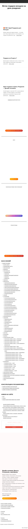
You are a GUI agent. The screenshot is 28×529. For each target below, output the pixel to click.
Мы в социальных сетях (5, 514)
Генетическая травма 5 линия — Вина (11, 346)
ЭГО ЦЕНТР (6, 326)
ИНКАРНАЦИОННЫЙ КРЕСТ (8, 378)
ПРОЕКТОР (6, 276)
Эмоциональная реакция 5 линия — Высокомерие (14, 358)
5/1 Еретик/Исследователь (9, 310)
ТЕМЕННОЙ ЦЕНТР (8, 319)
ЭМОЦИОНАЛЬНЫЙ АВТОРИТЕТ (10, 284)
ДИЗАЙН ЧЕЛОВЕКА (6, 263)
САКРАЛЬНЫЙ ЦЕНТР (8, 328)
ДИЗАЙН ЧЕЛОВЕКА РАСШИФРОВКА (9, 389)
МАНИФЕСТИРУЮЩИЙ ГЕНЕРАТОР (11, 275)
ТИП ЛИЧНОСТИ (6, 270)
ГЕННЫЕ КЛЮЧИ (6, 376)
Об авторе (3, 511)
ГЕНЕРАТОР (6, 273)
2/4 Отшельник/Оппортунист (9, 301)
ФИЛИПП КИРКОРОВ (7, 418)
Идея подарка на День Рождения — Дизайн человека (13, 87)
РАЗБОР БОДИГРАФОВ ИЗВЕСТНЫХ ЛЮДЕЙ (11, 399)
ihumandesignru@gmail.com (6, 520)
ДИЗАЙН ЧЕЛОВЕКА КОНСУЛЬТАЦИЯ (9, 386)
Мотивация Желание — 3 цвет (10, 366)
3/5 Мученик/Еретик (8, 304)
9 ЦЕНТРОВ (5, 317)
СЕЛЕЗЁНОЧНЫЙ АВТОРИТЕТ (10, 285)
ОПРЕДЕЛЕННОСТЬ (7, 316)
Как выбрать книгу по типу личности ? (10, 416)
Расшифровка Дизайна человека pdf (14, 130)
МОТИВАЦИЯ (6, 361)
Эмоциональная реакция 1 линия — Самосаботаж (14, 352)
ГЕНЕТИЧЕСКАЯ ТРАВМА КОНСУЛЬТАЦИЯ (10, 388)
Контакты (3, 517)
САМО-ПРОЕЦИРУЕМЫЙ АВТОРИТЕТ (11, 287)
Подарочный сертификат (5, 508)
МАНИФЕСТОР (7, 272)
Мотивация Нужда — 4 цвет (9, 367)
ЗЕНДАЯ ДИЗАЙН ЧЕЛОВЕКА (9, 404)
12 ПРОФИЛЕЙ (6, 296)
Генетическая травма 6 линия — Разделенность (13, 347)
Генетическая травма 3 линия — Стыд (11, 341)
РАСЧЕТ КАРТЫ (6, 264)
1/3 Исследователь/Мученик (9, 298)
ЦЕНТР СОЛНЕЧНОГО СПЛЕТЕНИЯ (11, 325)
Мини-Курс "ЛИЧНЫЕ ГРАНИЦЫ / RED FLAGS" (14, 255)
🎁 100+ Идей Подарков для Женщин (12, 28)
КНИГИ (4, 379)
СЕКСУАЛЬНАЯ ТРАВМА (8, 372)
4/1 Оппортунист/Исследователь (10, 307)
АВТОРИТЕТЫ (6, 281)
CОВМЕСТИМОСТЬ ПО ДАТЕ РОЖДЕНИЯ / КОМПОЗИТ (14, 375)
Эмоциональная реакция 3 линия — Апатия (13, 355)
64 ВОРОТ (5, 335)
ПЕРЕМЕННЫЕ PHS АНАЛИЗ (9, 373)
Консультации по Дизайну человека (7, 506)
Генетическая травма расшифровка (14, 215)
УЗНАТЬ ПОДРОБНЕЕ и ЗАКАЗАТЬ (9, 498)
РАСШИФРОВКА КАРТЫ (8, 266)
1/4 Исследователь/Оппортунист (10, 299)
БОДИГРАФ (5, 269)
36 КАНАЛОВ (5, 334)
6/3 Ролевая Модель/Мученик (9, 314)
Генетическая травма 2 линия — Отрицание (12, 340)
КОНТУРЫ (5, 332)
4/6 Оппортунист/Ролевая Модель (10, 308)
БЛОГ (3, 396)
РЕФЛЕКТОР (6, 278)
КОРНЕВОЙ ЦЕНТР (8, 331)
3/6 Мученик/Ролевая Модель (9, 305)
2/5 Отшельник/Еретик (8, 302)
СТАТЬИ (4, 398)
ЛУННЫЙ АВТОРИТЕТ (8, 293)
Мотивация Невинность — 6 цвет (10, 370)
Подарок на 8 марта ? (10, 58)
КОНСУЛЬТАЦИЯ (6, 267)
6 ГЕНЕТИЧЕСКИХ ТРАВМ (8, 337)
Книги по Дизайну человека (6, 503)
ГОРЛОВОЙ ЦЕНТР (8, 322)
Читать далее (19, 35)
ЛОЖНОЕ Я (5, 279)
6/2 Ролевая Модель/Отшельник (10, 313)
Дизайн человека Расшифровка (7, 505)
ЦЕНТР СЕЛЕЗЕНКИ (8, 329)
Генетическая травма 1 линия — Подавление (13, 338)
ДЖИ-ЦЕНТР (6, 323)
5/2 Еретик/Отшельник (8, 311)
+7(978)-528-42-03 (4, 519)
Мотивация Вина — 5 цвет (9, 369)
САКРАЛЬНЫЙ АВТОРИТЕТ (9, 282)
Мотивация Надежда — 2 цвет (10, 364)
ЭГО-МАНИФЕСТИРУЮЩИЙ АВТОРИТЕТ (12, 290)
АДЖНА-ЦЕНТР (7, 320)
